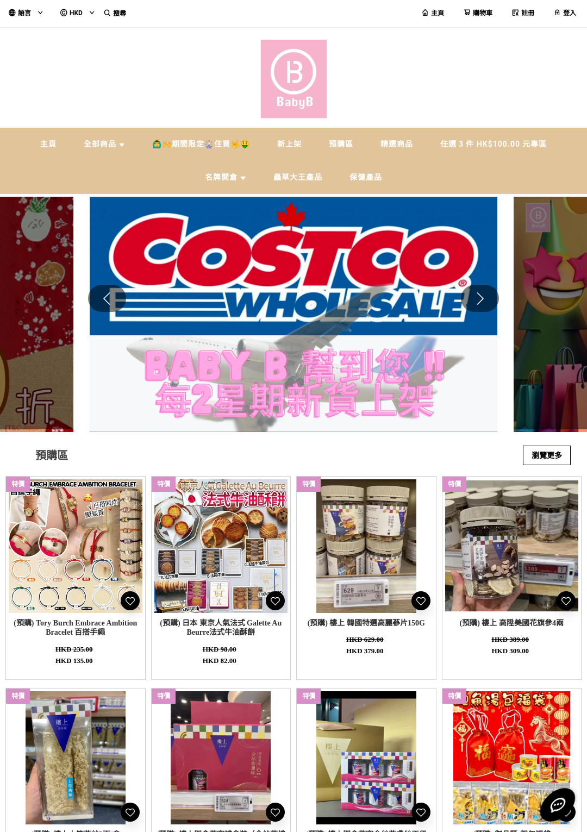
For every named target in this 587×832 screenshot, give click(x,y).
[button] (480, 298)
